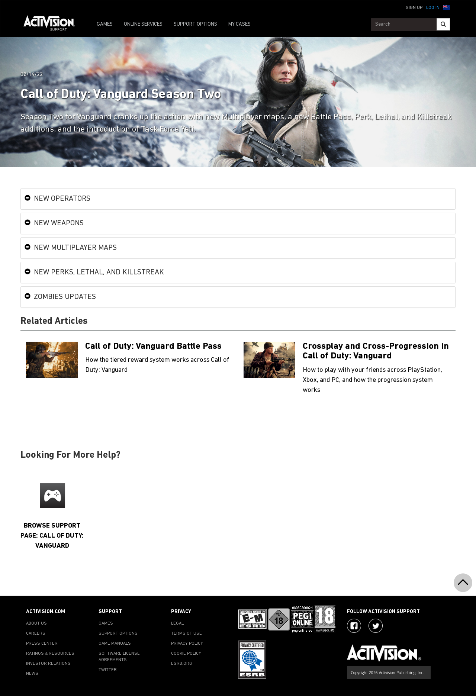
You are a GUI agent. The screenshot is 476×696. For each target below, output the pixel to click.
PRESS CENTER (42, 643)
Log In (433, 8)
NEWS (32, 673)
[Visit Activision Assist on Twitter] (376, 626)
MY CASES (239, 24)
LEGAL (177, 623)
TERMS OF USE (186, 633)
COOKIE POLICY (186, 653)
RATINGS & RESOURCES (50, 653)
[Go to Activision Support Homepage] (53, 24)
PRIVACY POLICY (187, 643)
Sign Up (414, 8)
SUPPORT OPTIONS (195, 24)
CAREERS (35, 633)
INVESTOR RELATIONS (48, 663)
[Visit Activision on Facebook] (354, 626)
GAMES (105, 24)
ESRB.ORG (181, 663)
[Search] (443, 24)
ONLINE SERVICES (143, 24)
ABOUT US (36, 623)
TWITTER (108, 670)
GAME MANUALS (115, 643)
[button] (446, 7)
